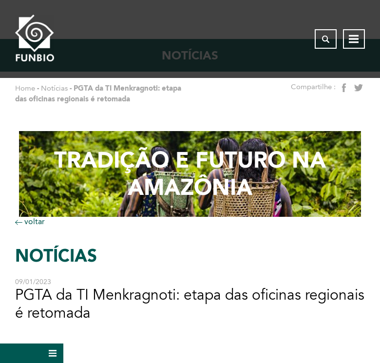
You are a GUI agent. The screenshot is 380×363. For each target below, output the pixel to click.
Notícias (54, 88)
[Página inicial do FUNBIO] (34, 39)
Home (25, 88)
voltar (30, 221)
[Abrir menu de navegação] (354, 39)
